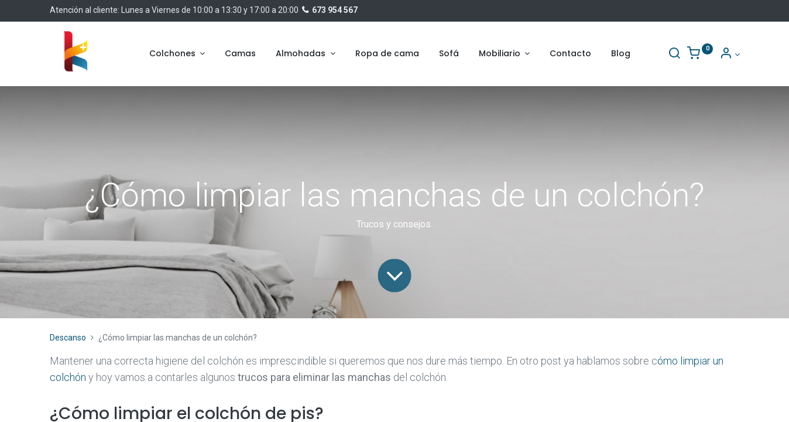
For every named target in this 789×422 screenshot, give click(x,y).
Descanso (68, 337)
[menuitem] (240, 54)
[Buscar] (674, 54)
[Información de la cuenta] (729, 54)
